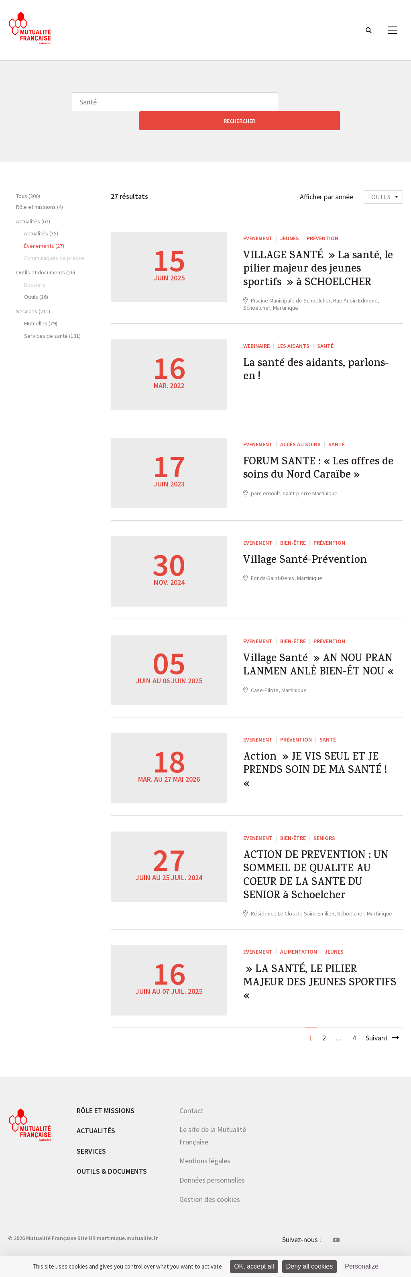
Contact (191, 1125)
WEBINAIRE (256, 335)
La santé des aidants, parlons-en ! (300, 363)
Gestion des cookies (209, 1214)
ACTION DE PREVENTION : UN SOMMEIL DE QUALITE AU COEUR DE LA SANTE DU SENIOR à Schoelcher (319, 884)
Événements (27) (44, 227)
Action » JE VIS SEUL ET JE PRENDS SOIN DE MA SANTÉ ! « (319, 775)
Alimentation (298, 964)
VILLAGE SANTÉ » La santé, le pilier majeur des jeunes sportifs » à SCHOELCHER (320, 255)
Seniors (324, 839)
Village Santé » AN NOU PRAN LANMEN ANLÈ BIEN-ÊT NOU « (309, 666)
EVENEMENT (258, 219)
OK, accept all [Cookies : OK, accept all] (254, 1266)
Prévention (322, 219)
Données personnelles (212, 1195)
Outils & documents (112, 1186)
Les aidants (293, 335)
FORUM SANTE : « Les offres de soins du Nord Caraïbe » (319, 461)
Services (91, 1166)
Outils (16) (36, 278)
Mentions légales (204, 1176)
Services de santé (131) (52, 317)
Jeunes (289, 219)
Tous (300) (28, 177)
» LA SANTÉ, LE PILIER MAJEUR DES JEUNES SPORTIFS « (306, 1001)
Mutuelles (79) (40, 304)
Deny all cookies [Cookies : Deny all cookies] (309, 1266)
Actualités (96, 1145)
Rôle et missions (105, 1125)
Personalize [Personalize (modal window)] (361, 1266)
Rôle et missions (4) (39, 188)
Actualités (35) (41, 214)
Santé (325, 335)
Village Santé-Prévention (311, 552)
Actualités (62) (33, 202)
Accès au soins (300, 433)
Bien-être (293, 531)
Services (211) (33, 292)
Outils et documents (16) (45, 253)
